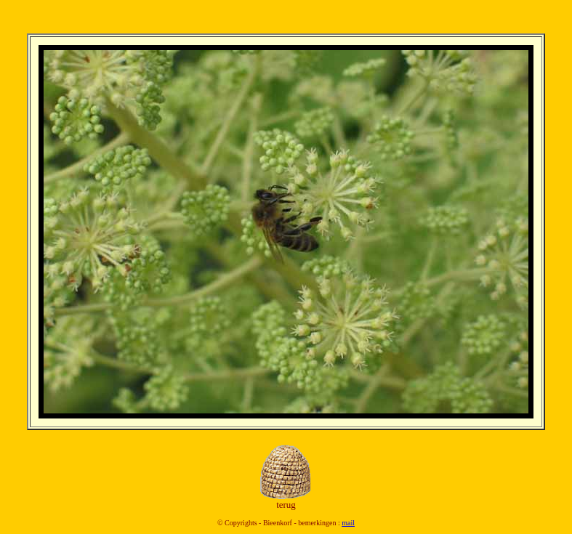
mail (348, 523)
